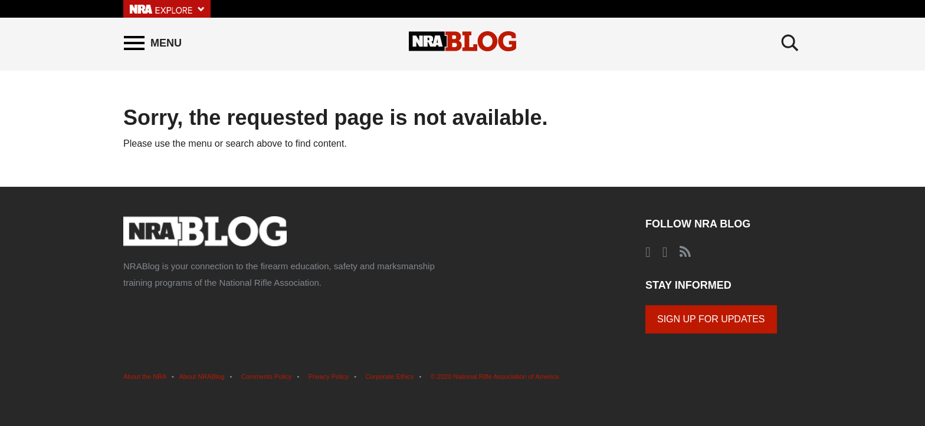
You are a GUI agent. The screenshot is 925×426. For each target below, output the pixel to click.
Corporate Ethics (389, 376)
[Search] (790, 43)
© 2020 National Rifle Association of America (495, 376)
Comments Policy (266, 376)
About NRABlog (201, 376)
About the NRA (144, 376)
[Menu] (152, 43)
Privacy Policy (329, 376)
